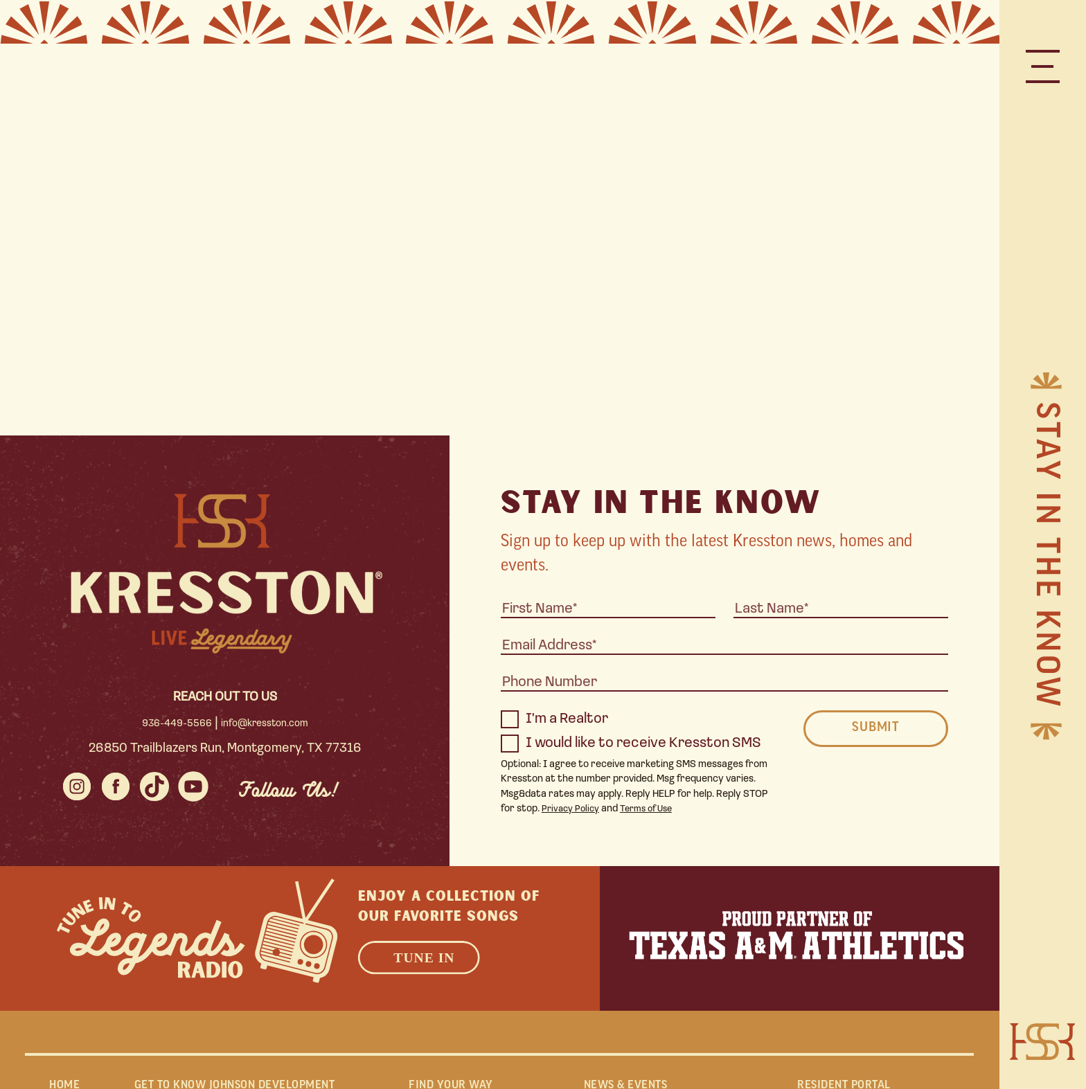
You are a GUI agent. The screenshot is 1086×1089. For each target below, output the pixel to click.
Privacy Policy (573, 809)
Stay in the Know (1044, 556)
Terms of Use (655, 809)
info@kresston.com (264, 724)
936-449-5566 (176, 724)
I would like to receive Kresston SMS (631, 744)
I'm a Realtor (554, 719)
